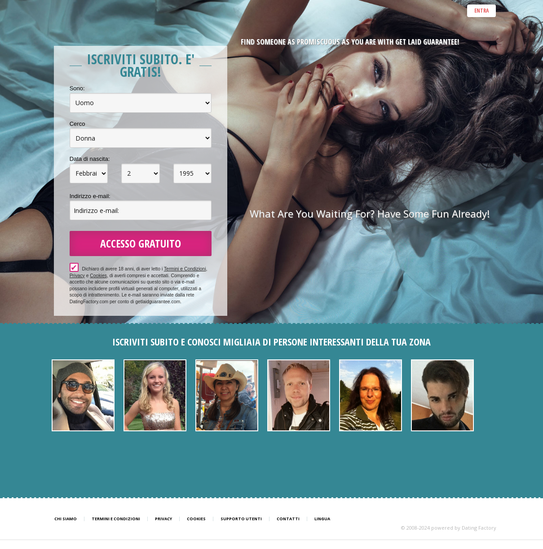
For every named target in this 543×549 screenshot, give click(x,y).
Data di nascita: (90, 158)
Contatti (288, 519)
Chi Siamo (65, 519)
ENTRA (481, 10)
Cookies (98, 275)
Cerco (77, 123)
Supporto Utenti (241, 519)
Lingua (322, 519)
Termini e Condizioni (185, 268)
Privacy (77, 275)
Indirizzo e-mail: (90, 196)
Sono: (77, 88)
